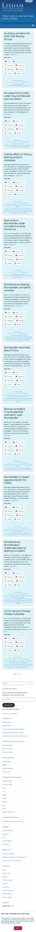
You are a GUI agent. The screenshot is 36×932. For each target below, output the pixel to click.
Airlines (10, 595)
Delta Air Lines (24, 205)
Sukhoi (17, 662)
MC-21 (13, 667)
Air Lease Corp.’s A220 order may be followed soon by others (17, 95)
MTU (3, 837)
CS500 (29, 85)
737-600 (8, 599)
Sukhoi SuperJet (7, 897)
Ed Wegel (17, 602)
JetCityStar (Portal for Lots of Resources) (14, 857)
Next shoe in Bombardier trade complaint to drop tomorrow (14, 225)
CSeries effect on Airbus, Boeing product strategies (18, 157)
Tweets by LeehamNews (9, 713)
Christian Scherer (14, 147)
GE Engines (5, 834)
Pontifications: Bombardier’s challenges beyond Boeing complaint (15, 546)
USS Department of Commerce (22, 340)
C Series (25, 85)
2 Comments (19, 201)
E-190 (25, 469)
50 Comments (19, 461)
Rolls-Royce (5, 844)
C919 (11, 665)
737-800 (21, 337)
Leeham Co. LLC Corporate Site (12, 860)
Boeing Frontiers (7, 752)
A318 (19, 599)
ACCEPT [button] (18, 928)
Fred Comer (20, 400)
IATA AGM (26, 147)
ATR (6, 395)
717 (12, 468)
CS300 (26, 210)
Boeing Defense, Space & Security (12, 821)
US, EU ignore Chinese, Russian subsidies (17, 612)
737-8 (7, 145)
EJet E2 (16, 211)
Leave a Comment (19, 80)
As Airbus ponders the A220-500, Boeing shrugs (17, 36)
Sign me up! (8, 705)
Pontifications (21, 597)
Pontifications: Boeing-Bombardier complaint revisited (17, 287)
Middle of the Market (27, 211)
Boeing (18, 84)
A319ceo (24, 533)
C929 (14, 665)
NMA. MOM (23, 213)
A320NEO (15, 85)
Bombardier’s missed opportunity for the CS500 (16, 479)
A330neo (20, 664)
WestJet (18, 603)
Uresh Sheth (6, 772)
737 (7, 664)
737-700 (12, 208)
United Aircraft (23, 662)
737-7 (8, 208)
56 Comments (19, 331)
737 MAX (10, 85)
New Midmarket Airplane (15, 213)
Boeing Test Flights (8, 854)
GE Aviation (5, 887)
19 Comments (19, 592)
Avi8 (5, 600)
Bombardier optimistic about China (17, 349)
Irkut (11, 662)
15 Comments (19, 657)
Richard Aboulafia (7, 768)
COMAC (4, 798)
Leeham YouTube (7, 890)
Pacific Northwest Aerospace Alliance (13, 729)
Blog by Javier (6, 761)
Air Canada (26, 599)
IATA (23, 147)
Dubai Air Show (20, 143)
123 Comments (18, 270)
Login (29, 1)
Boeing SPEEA (6, 726)
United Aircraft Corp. (23, 667)
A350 (23, 664)
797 (18, 208)
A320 (23, 208)
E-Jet (13, 597)
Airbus (14, 84)
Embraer (30, 205)
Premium (22, 84)
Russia (17, 667)
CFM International (7, 830)
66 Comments (19, 140)
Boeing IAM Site (7, 722)
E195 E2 (8, 602)
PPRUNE (4, 765)
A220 (11, 145)
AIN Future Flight (7, 745)
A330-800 (6, 210)
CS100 (23, 210)
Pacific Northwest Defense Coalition (13, 732)
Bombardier (20, 85)
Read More (14, 54)
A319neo (29, 533)
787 (15, 208)
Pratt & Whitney (20, 396)
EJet (21, 602)
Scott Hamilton (25, 82)
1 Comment (18, 526)
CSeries (19, 205)
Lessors (14, 662)
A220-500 (14, 145)
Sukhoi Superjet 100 (8, 812)
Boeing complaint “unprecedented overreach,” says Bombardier (14, 413)
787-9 (10, 664)
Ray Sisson (28, 602)
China (18, 395)
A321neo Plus (28, 208)
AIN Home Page (7, 749)
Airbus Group (6, 873)
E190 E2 (27, 600)
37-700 (9, 468)
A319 (20, 208)
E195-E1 (12, 602)
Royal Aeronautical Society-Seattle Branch (15, 736)
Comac (22, 395)
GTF (25, 400)
